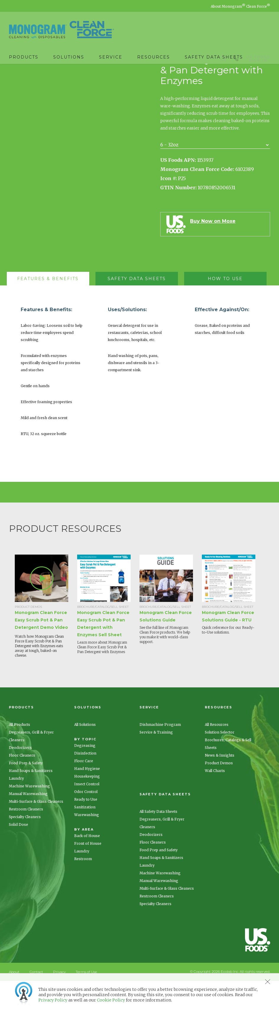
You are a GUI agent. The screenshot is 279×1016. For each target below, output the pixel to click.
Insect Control (86, 819)
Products (23, 57)
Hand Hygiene (87, 804)
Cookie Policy (111, 1000)
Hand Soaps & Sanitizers (31, 806)
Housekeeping (87, 811)
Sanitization (84, 842)
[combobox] (215, 180)
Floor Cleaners (22, 790)
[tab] (51, 314)
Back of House (87, 871)
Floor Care (83, 796)
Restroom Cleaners (26, 844)
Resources (153, 57)
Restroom (83, 894)
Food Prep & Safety (26, 798)
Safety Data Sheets (214, 57)
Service (110, 57)
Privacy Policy (52, 1000)
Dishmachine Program (160, 759)
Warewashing (86, 850)
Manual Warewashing (28, 829)
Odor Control (86, 827)
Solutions (68, 57)
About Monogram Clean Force (240, 6)
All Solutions (85, 759)
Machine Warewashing (29, 821)
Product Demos (219, 798)
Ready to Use (85, 834)
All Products (19, 759)
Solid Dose (18, 859)
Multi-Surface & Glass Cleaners (36, 836)
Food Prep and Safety (159, 885)
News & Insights (219, 790)
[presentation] (48, 314)
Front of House (87, 878)
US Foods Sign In (258, 57)
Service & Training (156, 767)
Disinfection (85, 788)
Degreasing (84, 780)
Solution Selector (219, 767)
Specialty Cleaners (25, 852)
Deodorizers (20, 783)
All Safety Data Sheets (158, 846)
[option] (46, 646)
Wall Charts (215, 806)
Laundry (16, 813)
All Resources (216, 759)
